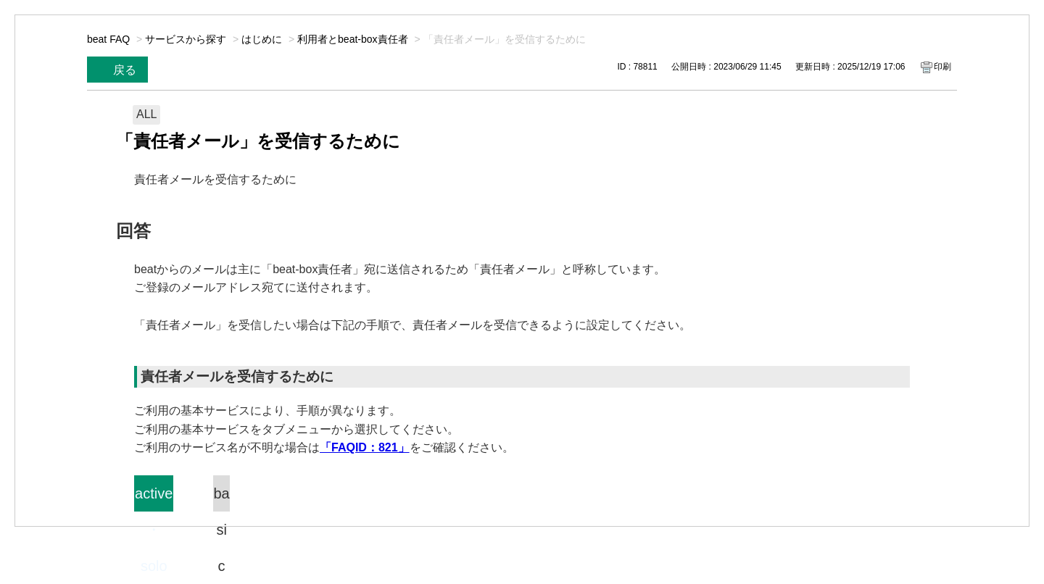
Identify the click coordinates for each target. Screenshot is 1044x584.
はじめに (261, 39)
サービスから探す (185, 39)
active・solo (154, 498)
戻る (124, 70)
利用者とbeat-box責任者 (352, 39)
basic (221, 498)
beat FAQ (108, 39)
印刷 (942, 67)
